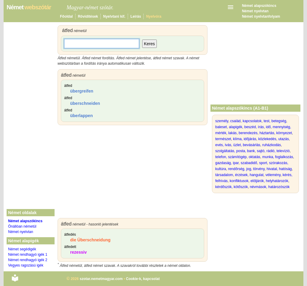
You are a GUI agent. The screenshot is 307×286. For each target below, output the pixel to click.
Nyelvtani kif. (114, 16)
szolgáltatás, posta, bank (235, 151)
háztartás (266, 133)
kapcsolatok (252, 121)
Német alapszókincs (259, 6)
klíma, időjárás (244, 139)
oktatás (254, 157)
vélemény (272, 175)
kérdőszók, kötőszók (231, 187)
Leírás (135, 16)
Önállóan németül (22, 226)
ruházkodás (271, 145)
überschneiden (85, 103)
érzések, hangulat (249, 175)
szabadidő (249, 163)
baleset (221, 127)
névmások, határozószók (270, 187)
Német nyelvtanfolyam (261, 16)
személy (221, 121)
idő (268, 127)
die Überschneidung (90, 239)
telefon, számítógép (231, 157)
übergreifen (81, 91)
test (266, 121)
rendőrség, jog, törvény (246, 169)
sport (263, 163)
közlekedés (267, 139)
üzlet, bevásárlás (246, 145)
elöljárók (257, 181)
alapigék (235, 127)
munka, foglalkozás (277, 157)
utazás (283, 139)
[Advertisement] (132, 173)
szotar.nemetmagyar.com (101, 279)
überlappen (81, 115)
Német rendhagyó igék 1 (27, 254)
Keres (149, 43)
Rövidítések (88, 16)
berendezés (248, 133)
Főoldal (66, 16)
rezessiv (78, 252)
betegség (278, 121)
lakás (232, 133)
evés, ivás (223, 145)
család (235, 121)
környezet (284, 133)
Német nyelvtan (255, 11)
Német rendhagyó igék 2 (27, 260)
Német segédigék (22, 249)
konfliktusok (239, 181)
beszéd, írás (254, 127)
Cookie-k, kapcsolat (143, 279)
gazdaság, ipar (227, 163)
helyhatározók (277, 181)
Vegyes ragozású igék (25, 265)
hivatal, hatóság (279, 169)
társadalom (224, 175)
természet (223, 139)
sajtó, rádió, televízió (273, 151)
